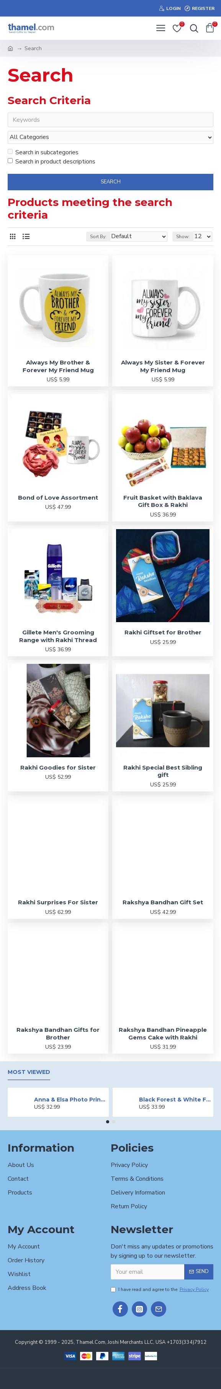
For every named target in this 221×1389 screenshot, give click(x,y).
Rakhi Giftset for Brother (162, 632)
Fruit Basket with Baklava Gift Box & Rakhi (162, 501)
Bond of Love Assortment (58, 497)
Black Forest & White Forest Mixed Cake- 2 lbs (175, 1099)
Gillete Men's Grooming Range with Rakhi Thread (58, 636)
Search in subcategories (43, 152)
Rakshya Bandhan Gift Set (163, 902)
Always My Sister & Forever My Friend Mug (163, 366)
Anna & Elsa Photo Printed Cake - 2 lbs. (70, 1099)
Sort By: (98, 237)
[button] (107, 1122)
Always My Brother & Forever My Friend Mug (58, 366)
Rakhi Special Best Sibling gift (162, 771)
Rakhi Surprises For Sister (58, 902)
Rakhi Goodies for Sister (58, 767)
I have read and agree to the (160, 1289)
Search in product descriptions (51, 161)
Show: (183, 237)
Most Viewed (29, 1072)
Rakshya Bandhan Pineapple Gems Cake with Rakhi (163, 1033)
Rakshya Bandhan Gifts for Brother (58, 1033)
